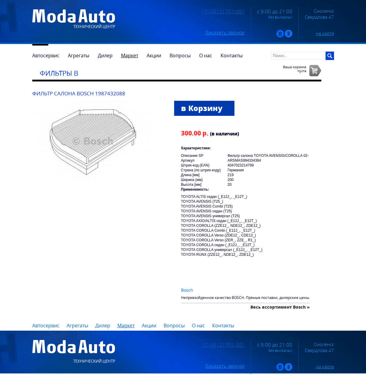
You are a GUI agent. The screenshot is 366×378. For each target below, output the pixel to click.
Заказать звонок (225, 32)
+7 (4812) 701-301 (223, 11)
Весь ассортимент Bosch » (280, 307)
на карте (325, 33)
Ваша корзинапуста (294, 69)
